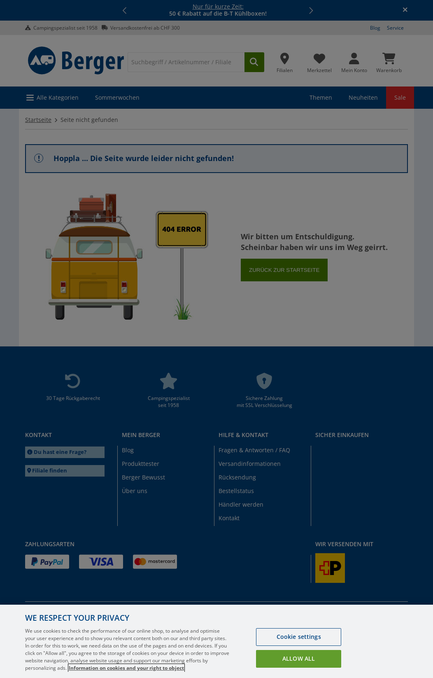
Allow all (298, 658)
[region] (216, 641)
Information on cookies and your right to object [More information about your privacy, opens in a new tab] (126, 667)
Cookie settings (299, 637)
